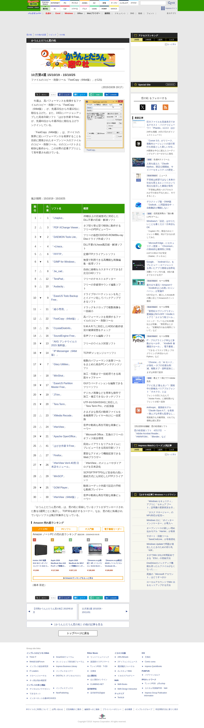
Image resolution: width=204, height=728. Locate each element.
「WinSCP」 (58, 476)
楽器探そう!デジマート (100, 662)
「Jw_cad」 (58, 271)
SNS (132, 13)
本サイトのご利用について (37, 709)
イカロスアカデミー (126, 676)
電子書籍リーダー (113, 529)
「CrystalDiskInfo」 (62, 328)
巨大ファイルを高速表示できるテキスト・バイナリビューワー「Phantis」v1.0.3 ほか (161, 124)
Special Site (144, 84)
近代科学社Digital (97, 693)
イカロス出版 (120, 653)
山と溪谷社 (92, 676)
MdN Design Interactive (127, 689)
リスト (53, 95)
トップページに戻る (78, 633)
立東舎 (93, 671)
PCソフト (66, 529)
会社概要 (128, 709)
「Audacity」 (58, 286)
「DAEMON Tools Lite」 (64, 237)
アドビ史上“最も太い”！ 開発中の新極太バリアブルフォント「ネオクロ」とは (161, 388)
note (97, 95)
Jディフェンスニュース (127, 662)
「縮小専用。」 (60, 309)
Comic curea (150, 662)
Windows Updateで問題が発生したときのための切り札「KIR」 (160, 547)
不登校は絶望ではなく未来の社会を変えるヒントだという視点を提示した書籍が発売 (161, 182)
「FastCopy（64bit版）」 (65, 318)
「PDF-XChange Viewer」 (66, 227)
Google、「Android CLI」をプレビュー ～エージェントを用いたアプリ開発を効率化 (161, 265)
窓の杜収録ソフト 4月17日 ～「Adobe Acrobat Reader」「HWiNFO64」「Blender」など (150, 433)
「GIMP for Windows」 (64, 261)
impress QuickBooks (153, 666)
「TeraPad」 (58, 279)
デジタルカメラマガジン (40, 689)
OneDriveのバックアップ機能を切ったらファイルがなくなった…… (161, 566)
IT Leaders (34, 671)
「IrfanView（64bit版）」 (65, 497)
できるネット (35, 694)
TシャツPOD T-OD (99, 666)
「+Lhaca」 (58, 246)
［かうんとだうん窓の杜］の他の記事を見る (78, 624)
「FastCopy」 (91, 150)
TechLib (121, 697)
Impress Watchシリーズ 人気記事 (155, 445)
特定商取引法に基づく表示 (167, 709)
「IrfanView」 (59, 427)
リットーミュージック (99, 657)
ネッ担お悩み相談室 (38, 680)
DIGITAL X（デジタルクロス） (69, 676)
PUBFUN (146, 671)
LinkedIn (113, 95)
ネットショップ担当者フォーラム (70, 662)
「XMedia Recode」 (62, 415)
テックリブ (119, 694)
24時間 (148, 40)
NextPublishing (62, 693)
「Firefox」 (57, 455)
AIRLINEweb (123, 657)
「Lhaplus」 (58, 218)
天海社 (148, 657)
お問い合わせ (57, 709)
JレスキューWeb (125, 671)
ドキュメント (120, 13)
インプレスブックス (64, 688)
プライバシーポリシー (112, 709)
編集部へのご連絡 (91, 709)
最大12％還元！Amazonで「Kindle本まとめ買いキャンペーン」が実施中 (161, 288)
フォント (150, 13)
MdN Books (122, 684)
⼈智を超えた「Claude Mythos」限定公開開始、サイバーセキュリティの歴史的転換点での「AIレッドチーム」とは (161, 169)
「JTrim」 (56, 394)
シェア (66, 95)
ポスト (44, 95)
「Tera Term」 (59, 404)
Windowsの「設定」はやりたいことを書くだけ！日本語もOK (161, 224)
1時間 (136, 40)
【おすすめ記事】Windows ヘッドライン (157, 495)
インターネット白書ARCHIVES (43, 698)
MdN (117, 680)
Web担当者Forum (37, 662)
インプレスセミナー (64, 671)
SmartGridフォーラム (65, 657)
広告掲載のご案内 (73, 709)
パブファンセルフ (152, 675)
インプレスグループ (143, 709)
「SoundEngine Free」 (64, 336)
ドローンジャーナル (38, 676)
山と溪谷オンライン (98, 680)
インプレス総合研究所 (39, 666)
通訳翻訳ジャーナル (126, 666)
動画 (140, 13)
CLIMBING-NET (97, 684)
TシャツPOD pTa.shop (155, 683)
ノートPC (43, 529)
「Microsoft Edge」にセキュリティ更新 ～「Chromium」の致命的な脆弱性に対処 (161, 246)
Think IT (33, 657)
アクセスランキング (148, 35)
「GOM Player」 (60, 487)
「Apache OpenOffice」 (64, 436)
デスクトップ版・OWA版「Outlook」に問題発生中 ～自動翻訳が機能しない (160, 204)
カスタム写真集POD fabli (156, 688)
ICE (143, 653)
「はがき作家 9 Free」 (64, 446)
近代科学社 (92, 689)
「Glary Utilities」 (61, 364)
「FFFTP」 (57, 254)
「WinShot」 (58, 375)
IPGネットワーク (149, 680)
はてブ (82, 95)
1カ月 (171, 40)
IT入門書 (89, 529)
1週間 (160, 40)
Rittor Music (92, 653)
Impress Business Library (66, 666)
